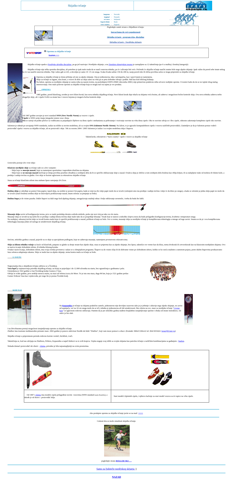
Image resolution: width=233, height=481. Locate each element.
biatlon (181, 341)
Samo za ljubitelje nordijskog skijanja (115, 469)
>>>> (57, 55)
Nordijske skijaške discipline (59, 64)
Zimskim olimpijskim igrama (121, 64)
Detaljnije (52, 55)
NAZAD (116, 477)
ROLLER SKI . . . (124, 461)
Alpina (42, 346)
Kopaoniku (67, 305)
